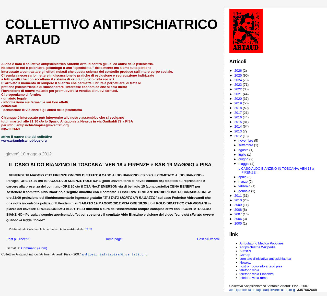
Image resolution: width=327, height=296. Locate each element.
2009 (239, 205)
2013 (239, 131)
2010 (239, 200)
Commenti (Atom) (34, 248)
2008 (239, 210)
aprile (242, 177)
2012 (239, 136)
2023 (239, 85)
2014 (239, 126)
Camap (245, 255)
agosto (243, 150)
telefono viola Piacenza (257, 274)
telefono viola (249, 270)
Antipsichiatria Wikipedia (258, 247)
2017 (239, 113)
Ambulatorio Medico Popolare (261, 243)
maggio (244, 164)
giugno (243, 159)
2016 (239, 117)
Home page (113, 239)
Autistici (245, 251)
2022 (239, 89)
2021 (239, 94)
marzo (243, 181)
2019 (239, 103)
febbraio (244, 186)
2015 (239, 122)
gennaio (244, 191)
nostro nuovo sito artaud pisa (261, 266)
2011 (239, 196)
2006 (239, 219)
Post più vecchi (208, 239)
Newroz (245, 262)
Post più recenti (17, 239)
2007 (239, 214)
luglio (242, 154)
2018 (239, 108)
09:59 (88, 229)
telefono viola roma (254, 278)
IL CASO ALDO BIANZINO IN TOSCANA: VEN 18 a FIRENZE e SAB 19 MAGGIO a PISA (110, 164)
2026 (239, 70)
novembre (246, 140)
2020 (239, 99)
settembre (246, 145)
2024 (239, 80)
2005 (239, 223)
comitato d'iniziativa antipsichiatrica (265, 259)
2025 (239, 75)
